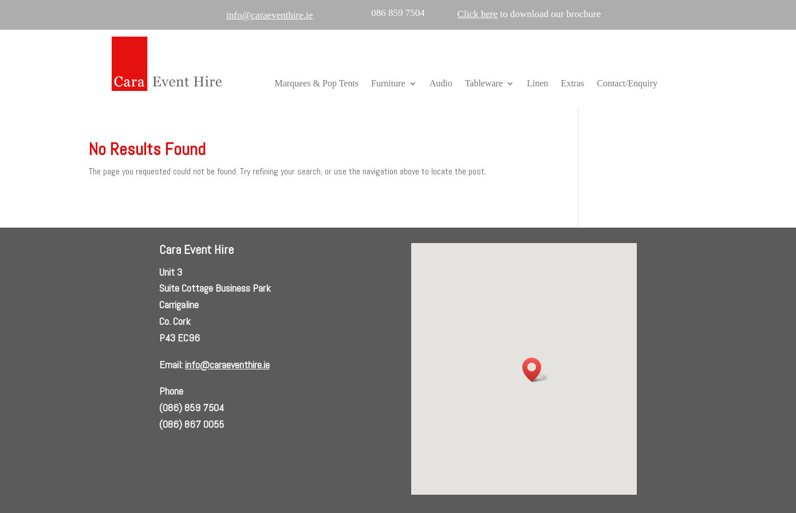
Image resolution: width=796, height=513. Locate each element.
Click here (478, 14)
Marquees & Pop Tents (317, 83)
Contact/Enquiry (627, 83)
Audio (440, 83)
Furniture (388, 83)
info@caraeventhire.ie (227, 364)
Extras (572, 83)
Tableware (484, 83)
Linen (537, 83)
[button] (535, 369)
